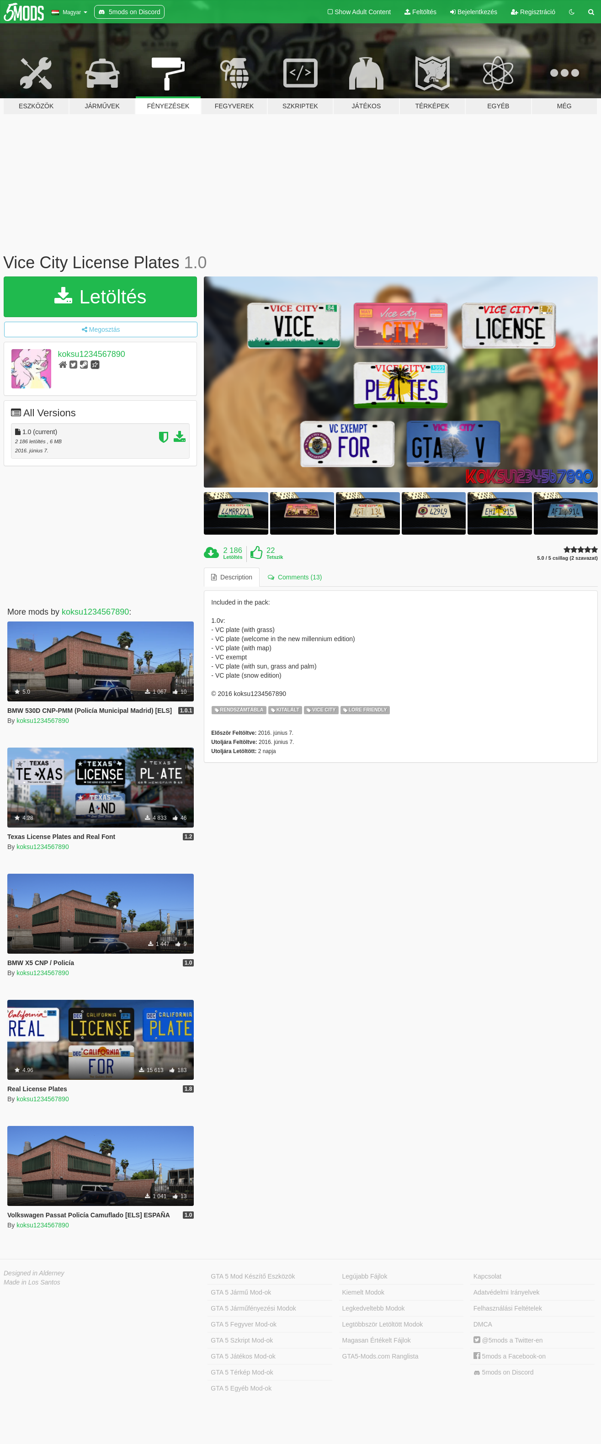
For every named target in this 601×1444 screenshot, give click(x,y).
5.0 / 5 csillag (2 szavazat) (567, 558)
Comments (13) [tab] (295, 577)
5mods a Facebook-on (509, 1356)
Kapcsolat (487, 1276)
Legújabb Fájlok (365, 1276)
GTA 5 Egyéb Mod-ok (241, 1388)
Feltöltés (420, 12)
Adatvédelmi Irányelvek (506, 1292)
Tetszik (274, 557)
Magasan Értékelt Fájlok (376, 1340)
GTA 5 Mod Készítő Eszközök (253, 1276)
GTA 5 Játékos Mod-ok (243, 1356)
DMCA (482, 1324)
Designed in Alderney (34, 1273)
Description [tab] (231, 577)
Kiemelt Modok (363, 1292)
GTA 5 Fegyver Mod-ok (244, 1324)
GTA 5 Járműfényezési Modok (253, 1308)
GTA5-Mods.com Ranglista (380, 1356)
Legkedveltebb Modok (373, 1308)
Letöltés (100, 297)
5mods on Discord (503, 1372)
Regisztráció (533, 12)
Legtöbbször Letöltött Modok (382, 1324)
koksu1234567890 (91, 354)
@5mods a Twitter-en (508, 1340)
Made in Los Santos (32, 1282)
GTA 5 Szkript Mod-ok (242, 1340)
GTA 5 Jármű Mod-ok (241, 1292)
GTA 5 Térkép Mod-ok (242, 1372)
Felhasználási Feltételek (507, 1308)
